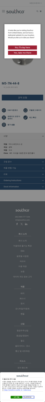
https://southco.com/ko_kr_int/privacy (17, 390)
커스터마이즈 (29, 397)
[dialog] (22, 201)
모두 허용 (16, 397)
